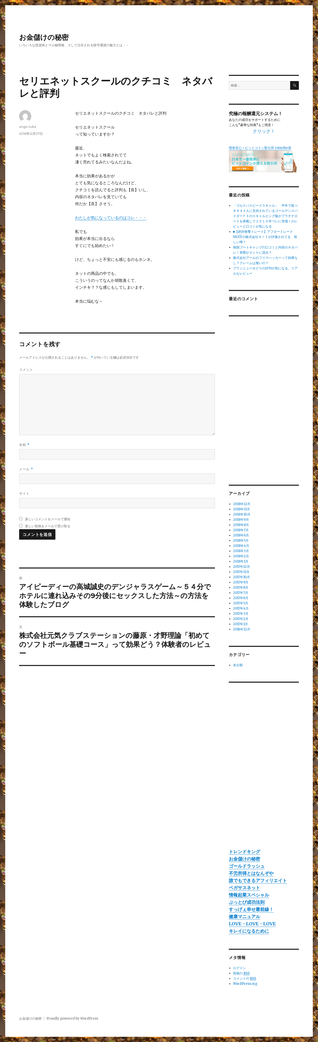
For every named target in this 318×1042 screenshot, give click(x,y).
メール (26, 469)
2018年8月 (241, 525)
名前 (24, 445)
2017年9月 (240, 582)
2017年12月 (241, 567)
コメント (26, 370)
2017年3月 (240, 614)
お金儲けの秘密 (44, 37)
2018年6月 (241, 535)
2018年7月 (241, 530)
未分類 (238, 665)
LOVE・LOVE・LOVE (252, 924)
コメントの (244, 978)
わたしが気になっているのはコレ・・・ (111, 217)
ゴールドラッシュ (247, 866)
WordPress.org (245, 984)
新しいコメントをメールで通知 (47, 519)
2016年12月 (241, 629)
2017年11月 (241, 572)
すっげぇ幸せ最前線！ (251, 909)
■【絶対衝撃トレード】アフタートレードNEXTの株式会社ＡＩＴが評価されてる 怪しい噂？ (265, 237)
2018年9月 (241, 520)
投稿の (241, 973)
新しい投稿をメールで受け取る (47, 526)
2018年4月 (241, 546)
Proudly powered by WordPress (72, 1018)
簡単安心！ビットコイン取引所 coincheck (260, 148)
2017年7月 (240, 593)
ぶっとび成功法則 (247, 902)
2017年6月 (240, 598)
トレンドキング (244, 851)
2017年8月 (240, 587)
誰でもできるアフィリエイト (258, 880)
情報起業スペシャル (249, 895)
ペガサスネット (244, 888)
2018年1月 (240, 561)
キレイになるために (249, 931)
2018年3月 (241, 551)
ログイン (239, 968)
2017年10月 (241, 577)
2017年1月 (240, 624)
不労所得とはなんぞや (251, 873)
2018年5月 (241, 540)
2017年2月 (240, 619)
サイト (24, 493)
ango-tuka (27, 127)
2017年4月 (241, 608)
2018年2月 (241, 556)
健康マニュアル (244, 916)
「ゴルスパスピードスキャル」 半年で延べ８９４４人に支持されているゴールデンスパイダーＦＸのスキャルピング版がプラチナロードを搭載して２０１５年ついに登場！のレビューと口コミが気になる (265, 216)
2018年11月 (241, 509)
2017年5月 (240, 603)
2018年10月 (241, 514)
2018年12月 (241, 504)
